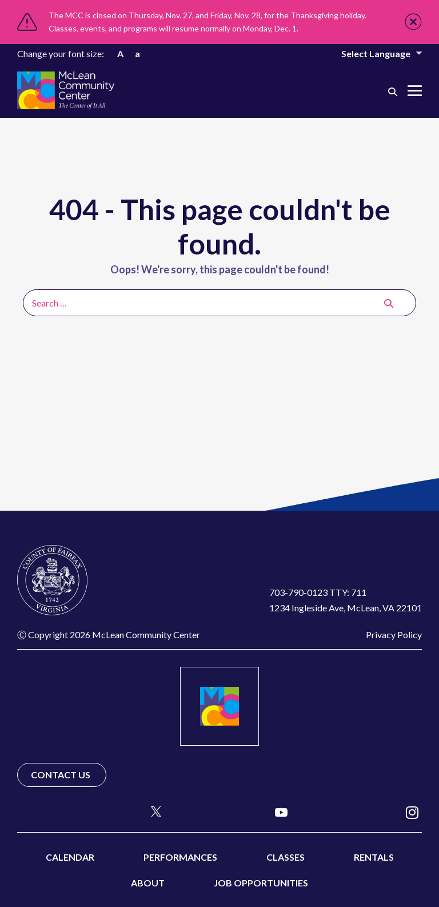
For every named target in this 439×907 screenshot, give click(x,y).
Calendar (70, 857)
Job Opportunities (261, 882)
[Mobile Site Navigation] (415, 90)
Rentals (374, 857)
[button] (392, 91)
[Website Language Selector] (374, 53)
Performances (180, 857)
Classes (285, 857)
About (148, 882)
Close (413, 21)
